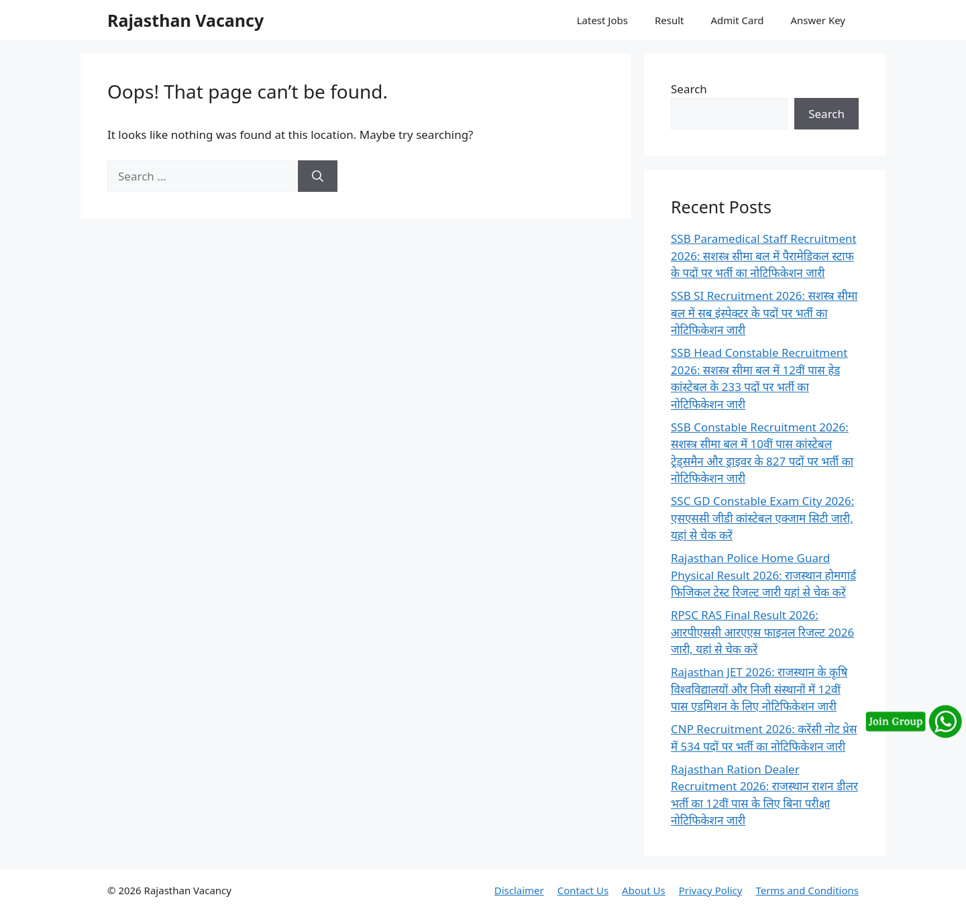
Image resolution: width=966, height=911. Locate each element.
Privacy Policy (711, 890)
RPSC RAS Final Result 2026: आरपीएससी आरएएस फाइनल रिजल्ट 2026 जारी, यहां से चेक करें (762, 632)
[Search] (317, 176)
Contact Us (582, 890)
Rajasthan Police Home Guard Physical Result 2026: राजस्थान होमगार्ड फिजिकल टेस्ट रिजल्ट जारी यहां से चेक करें (763, 575)
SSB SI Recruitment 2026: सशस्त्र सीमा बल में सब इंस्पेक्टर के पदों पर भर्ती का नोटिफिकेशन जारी (764, 312)
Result (669, 20)
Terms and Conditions (807, 890)
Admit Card (736, 20)
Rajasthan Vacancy (185, 20)
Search (689, 89)
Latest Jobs (602, 20)
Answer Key (818, 20)
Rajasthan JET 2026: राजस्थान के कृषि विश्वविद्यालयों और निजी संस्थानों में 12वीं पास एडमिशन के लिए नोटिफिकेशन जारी (759, 689)
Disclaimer (519, 890)
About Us (643, 890)
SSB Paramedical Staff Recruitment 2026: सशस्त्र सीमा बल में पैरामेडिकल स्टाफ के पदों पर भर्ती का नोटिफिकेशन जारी (764, 255)
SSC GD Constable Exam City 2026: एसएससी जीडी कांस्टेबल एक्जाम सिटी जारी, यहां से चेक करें (762, 518)
